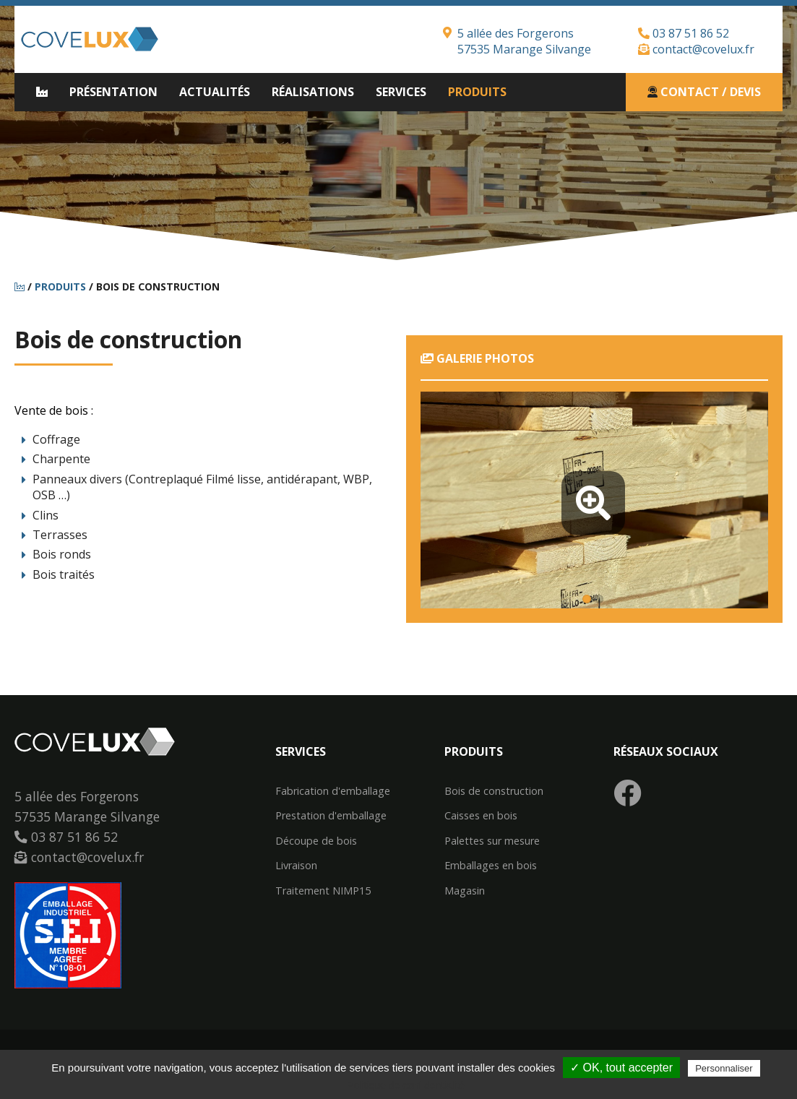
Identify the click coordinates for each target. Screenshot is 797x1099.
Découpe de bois (316, 841)
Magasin (464, 891)
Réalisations (313, 92)
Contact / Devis (704, 92)
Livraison (296, 866)
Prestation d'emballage (331, 816)
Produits (477, 92)
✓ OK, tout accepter (621, 1067)
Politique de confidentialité (406, 1085)
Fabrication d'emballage (332, 791)
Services (401, 92)
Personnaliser (724, 1068)
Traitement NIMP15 (323, 891)
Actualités (214, 92)
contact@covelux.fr (696, 49)
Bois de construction (493, 791)
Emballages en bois (490, 866)
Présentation (113, 92)
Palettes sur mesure (492, 841)
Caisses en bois (480, 816)
